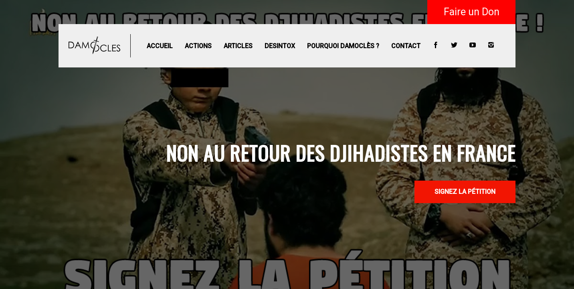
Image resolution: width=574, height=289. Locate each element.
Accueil (160, 46)
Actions (198, 46)
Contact (405, 46)
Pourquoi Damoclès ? (343, 46)
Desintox (280, 46)
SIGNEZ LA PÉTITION (465, 191)
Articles (238, 46)
